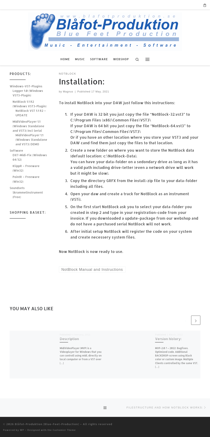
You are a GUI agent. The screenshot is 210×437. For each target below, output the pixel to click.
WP (22, 429)
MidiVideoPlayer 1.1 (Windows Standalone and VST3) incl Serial (28, 126)
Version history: (168, 339)
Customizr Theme (64, 429)
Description (69, 339)
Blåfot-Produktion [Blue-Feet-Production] (47, 424)
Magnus (68, 91)
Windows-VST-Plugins (26, 86)
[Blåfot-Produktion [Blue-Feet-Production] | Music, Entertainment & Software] (105, 30)
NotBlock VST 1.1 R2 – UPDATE (31, 113)
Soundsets (17, 188)
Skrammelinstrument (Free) (28, 194)
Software (16, 150)
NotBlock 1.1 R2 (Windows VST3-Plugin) (29, 104)
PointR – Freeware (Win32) (26, 179)
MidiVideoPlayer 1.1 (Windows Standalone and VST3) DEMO (31, 139)
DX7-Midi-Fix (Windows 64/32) (30, 157)
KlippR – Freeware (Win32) (26, 168)
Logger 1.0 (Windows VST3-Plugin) (28, 93)
